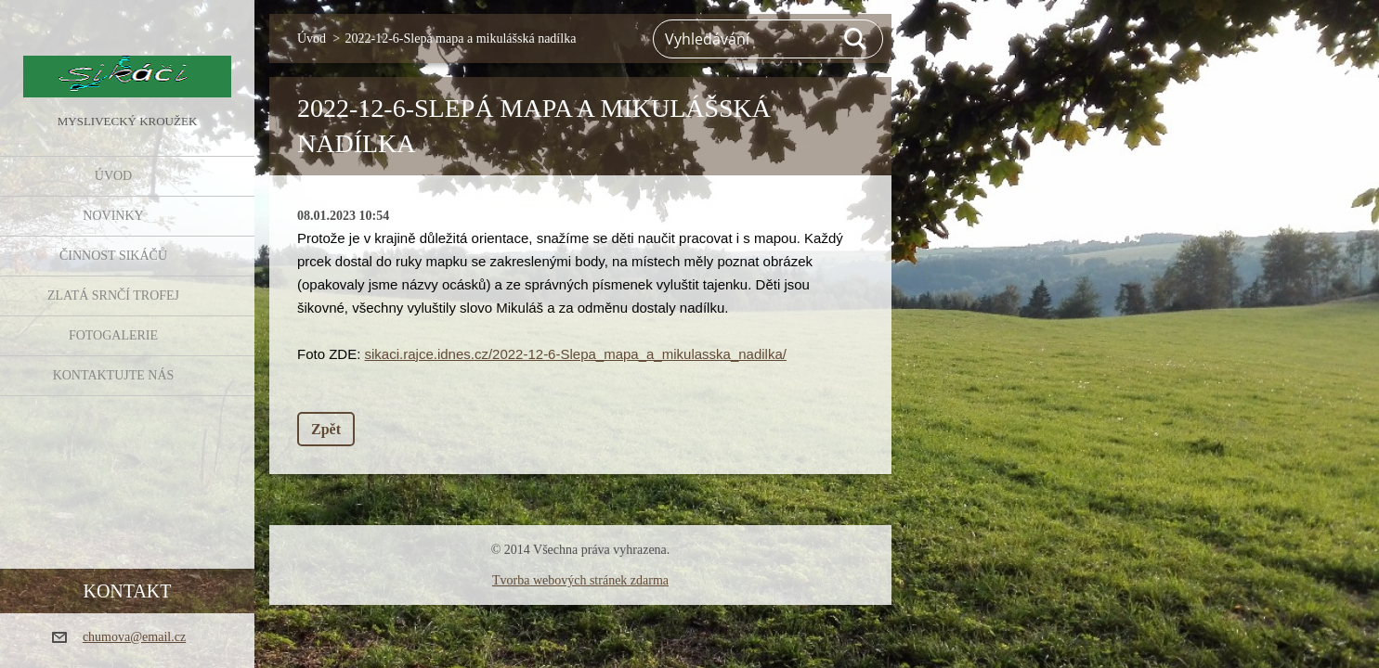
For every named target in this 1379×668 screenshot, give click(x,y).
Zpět (326, 429)
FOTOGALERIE (113, 335)
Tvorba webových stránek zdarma (580, 580)
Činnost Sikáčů (113, 256)
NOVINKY (113, 216)
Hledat (856, 39)
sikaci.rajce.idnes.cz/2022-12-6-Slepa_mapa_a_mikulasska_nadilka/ (576, 354)
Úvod (113, 176)
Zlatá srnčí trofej (113, 295)
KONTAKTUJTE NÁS (114, 375)
